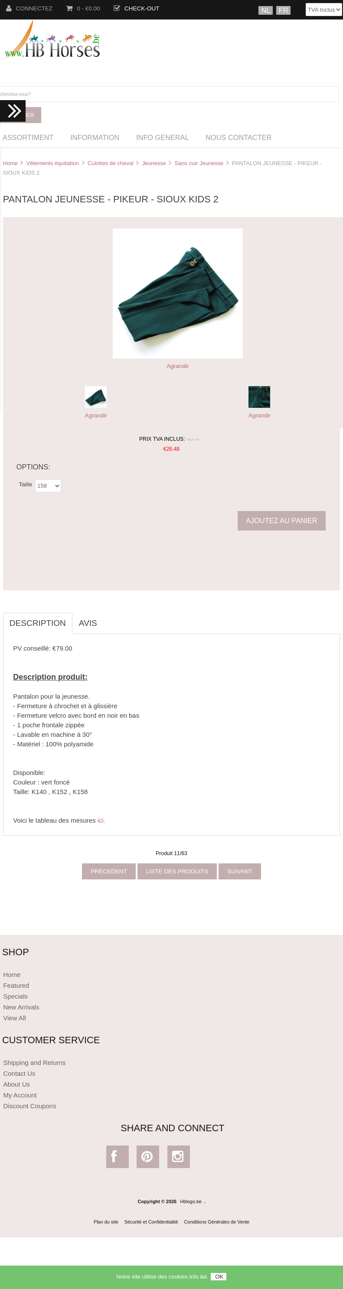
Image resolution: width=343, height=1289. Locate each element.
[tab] (110, 618)
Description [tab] (38, 623)
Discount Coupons (29, 1106)
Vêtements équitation (52, 163)
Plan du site (106, 1221)
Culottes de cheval (111, 163)
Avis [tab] (88, 623)
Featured (16, 985)
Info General (162, 137)
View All (14, 1018)
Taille (25, 484)
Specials (15, 996)
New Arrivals (21, 1007)
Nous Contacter (238, 137)
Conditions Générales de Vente (217, 1221)
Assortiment (28, 137)
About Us (16, 1084)
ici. (101, 820)
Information (94, 137)
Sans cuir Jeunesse (199, 163)
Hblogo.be (191, 1201)
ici (203, 1277)
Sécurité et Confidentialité (151, 1221)
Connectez (29, 8)
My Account (19, 1095)
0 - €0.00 (83, 8)
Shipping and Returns (34, 1062)
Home (10, 163)
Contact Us (19, 1073)
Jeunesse (154, 163)
